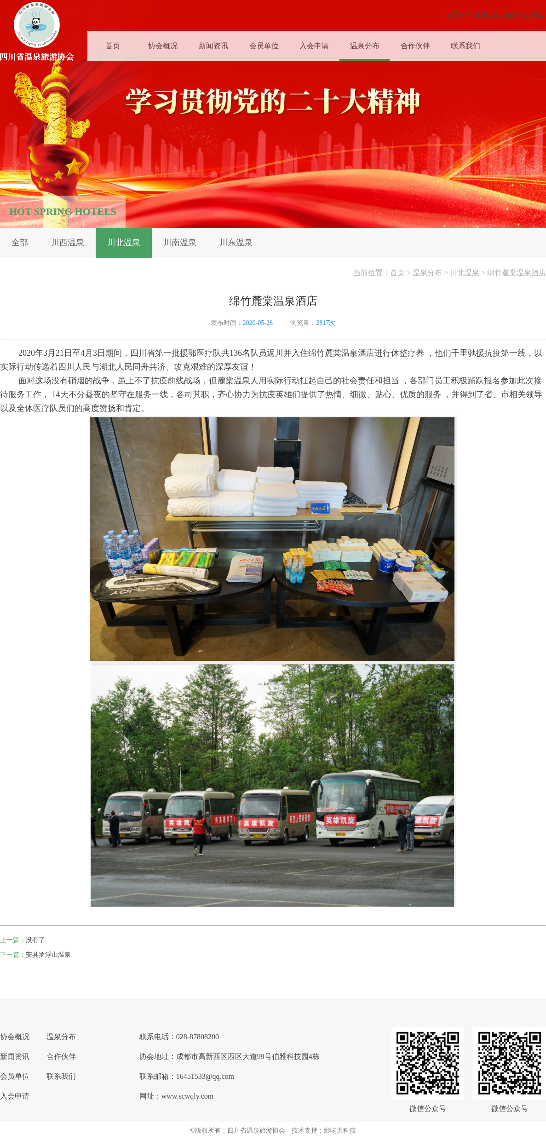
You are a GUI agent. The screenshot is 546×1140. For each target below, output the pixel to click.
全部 (19, 242)
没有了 (35, 940)
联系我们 (465, 44)
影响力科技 (340, 1130)
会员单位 (264, 44)
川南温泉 (179, 242)
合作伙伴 (415, 44)
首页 (112, 44)
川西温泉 (67, 242)
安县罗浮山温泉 (48, 954)
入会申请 (314, 44)
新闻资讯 (213, 44)
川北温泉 (123, 242)
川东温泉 (236, 242)
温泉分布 (364, 44)
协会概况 (163, 44)
